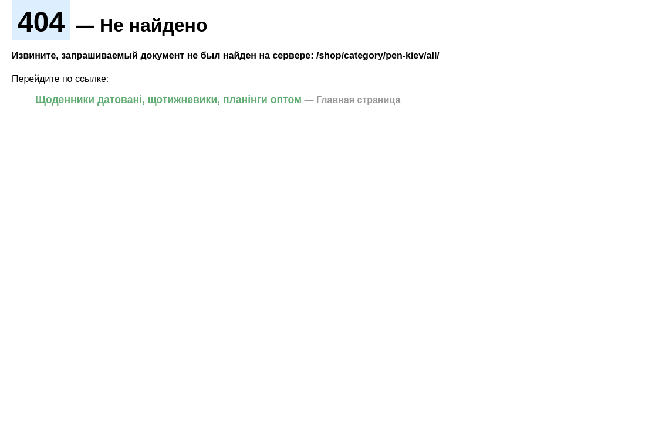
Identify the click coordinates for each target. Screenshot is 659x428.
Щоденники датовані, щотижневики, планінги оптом (168, 100)
